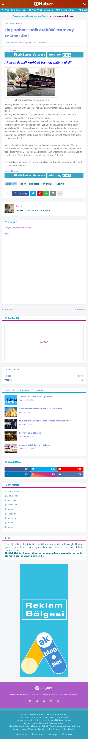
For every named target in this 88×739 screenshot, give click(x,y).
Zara (19, 205)
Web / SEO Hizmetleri (13, 9)
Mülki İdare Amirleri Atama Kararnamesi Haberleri (45, 420)
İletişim (53, 734)
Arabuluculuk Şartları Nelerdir (35, 445)
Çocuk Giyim (40, 726)
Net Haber (11, 500)
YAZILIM (44, 380)
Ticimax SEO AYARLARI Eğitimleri (36, 396)
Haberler (34, 183)
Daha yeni (9, 309)
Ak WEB (44, 342)
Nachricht (29, 720)
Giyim (27, 723)
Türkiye (59, 183)
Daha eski (79, 309)
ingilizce (31, 709)
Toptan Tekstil (37, 729)
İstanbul (47, 183)
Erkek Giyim (61, 717)
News (44, 720)
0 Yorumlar (41, 42)
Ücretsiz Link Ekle (66, 9)
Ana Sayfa (9, 23)
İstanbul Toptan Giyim (30, 717)
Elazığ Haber (12, 495)
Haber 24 (10, 513)
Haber (19, 23)
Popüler (9, 390)
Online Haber (12, 491)
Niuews (19, 720)
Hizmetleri (41, 9)
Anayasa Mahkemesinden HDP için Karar (40, 408)
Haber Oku (11, 504)
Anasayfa (22, 734)
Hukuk (9, 522)
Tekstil (28, 726)
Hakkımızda (39, 734)
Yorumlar (37, 390)
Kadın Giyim (48, 717)
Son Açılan (22, 390)
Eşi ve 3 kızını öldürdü (30, 432)
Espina (51, 720)
